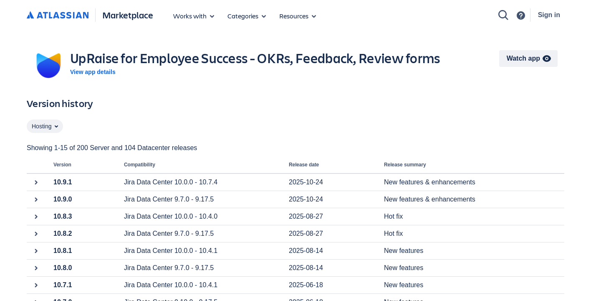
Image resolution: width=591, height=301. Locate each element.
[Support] (521, 15)
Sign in (549, 14)
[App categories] (247, 16)
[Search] (503, 15)
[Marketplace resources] (298, 16)
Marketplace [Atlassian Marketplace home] (127, 15)
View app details (93, 72)
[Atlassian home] (57, 15)
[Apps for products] (194, 16)
